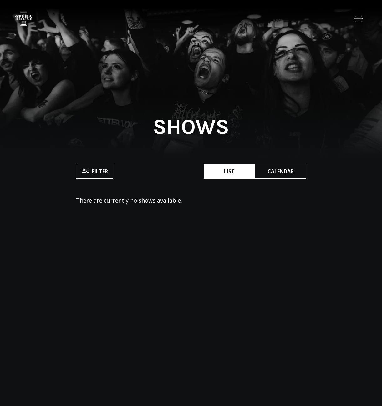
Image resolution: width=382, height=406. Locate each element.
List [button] (229, 171)
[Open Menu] (358, 18)
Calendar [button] (280, 171)
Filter (94, 171)
